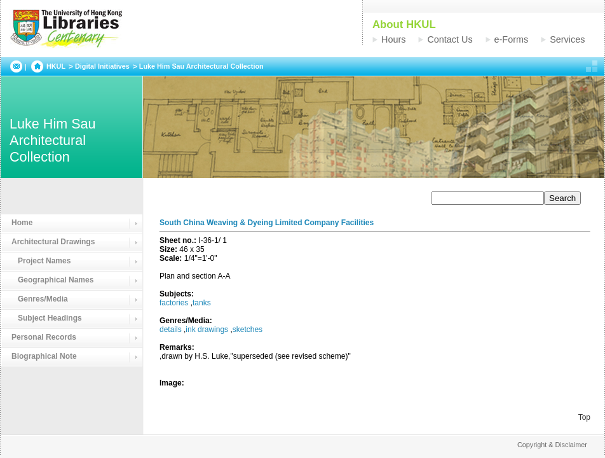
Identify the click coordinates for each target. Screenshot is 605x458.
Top (584, 417)
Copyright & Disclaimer (552, 444)
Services (567, 39)
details (171, 329)
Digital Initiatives (102, 66)
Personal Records (43, 337)
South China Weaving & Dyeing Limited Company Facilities (267, 222)
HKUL (55, 66)
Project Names (41, 260)
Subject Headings (46, 318)
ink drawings (207, 329)
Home (21, 222)
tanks (202, 302)
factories (174, 302)
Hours (393, 39)
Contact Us (449, 39)
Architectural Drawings (53, 241)
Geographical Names (52, 279)
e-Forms (511, 39)
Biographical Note (44, 356)
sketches (247, 329)
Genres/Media (39, 299)
